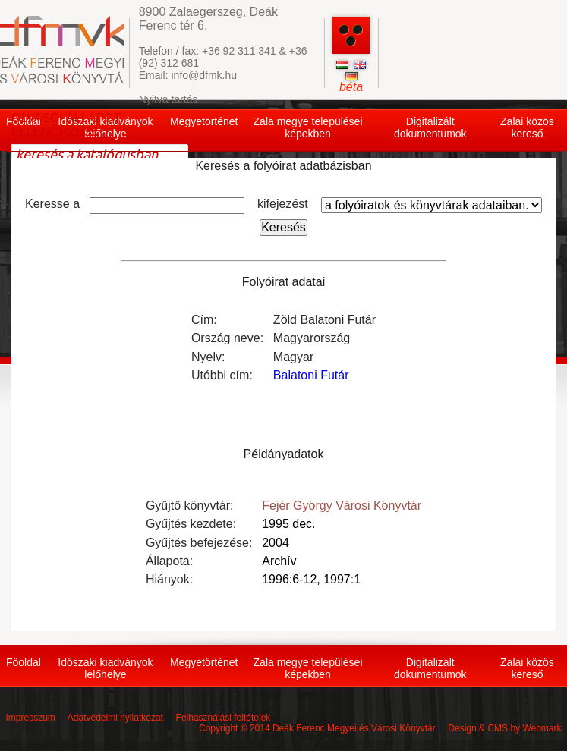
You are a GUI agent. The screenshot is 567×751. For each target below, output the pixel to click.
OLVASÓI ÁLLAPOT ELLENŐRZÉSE (66, 125)
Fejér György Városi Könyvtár (341, 505)
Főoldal (23, 662)
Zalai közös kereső (527, 127)
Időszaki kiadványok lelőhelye (105, 668)
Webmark (541, 728)
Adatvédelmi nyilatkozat (115, 717)
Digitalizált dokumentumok (430, 127)
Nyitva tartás (168, 99)
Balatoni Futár (311, 375)
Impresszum (30, 717)
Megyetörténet (204, 121)
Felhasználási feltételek (223, 717)
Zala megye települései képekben (308, 127)
